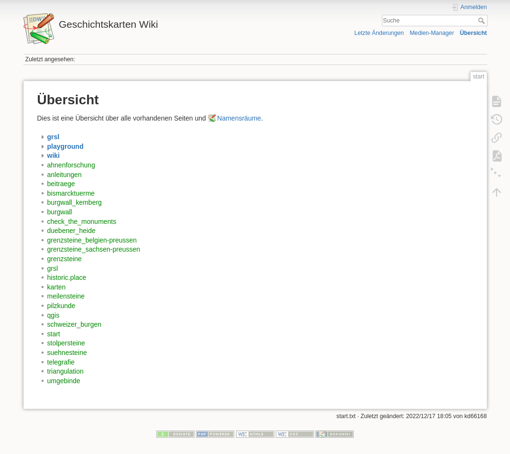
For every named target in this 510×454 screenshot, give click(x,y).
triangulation (65, 371)
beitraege (61, 184)
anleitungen (64, 174)
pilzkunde (61, 306)
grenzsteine (64, 259)
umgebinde (63, 381)
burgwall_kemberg (74, 202)
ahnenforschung (71, 165)
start (53, 334)
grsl (52, 268)
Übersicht (473, 33)
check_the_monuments (82, 221)
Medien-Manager (432, 33)
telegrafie (61, 362)
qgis (53, 315)
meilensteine (66, 296)
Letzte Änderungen (379, 33)
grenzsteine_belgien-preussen (92, 240)
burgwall (59, 212)
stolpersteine (66, 343)
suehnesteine (67, 352)
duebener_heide (71, 230)
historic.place (67, 277)
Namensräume (239, 118)
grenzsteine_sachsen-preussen (94, 249)
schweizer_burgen (74, 324)
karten (56, 287)
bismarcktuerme (71, 193)
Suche (482, 20)
